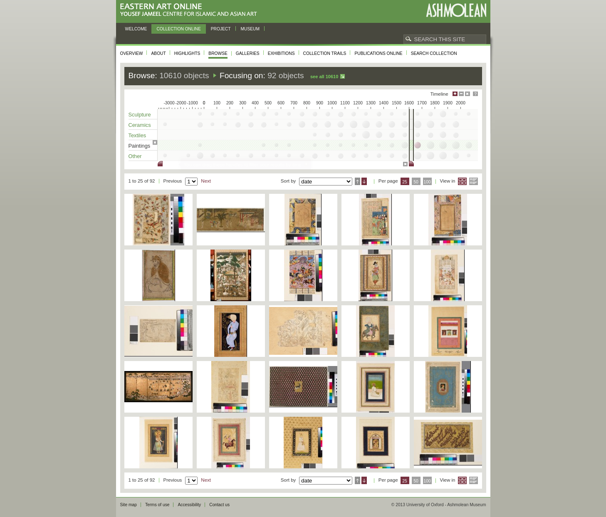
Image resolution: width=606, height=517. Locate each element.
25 (404, 182)
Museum (250, 29)
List (473, 181)
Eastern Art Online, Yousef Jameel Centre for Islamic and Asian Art (190, 10)
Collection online (178, 29)
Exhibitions (281, 53)
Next (206, 180)
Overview (131, 53)
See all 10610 (324, 76)
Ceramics (140, 125)
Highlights (187, 53)
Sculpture (140, 114)
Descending (364, 181)
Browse (218, 53)
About (158, 53)
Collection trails (324, 53)
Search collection (434, 53)
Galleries (248, 53)
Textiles (137, 135)
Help (475, 94)
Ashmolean (456, 10)
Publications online (378, 53)
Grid (462, 181)
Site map (128, 504)
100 (426, 182)
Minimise (461, 94)
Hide (467, 94)
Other (135, 156)
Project (221, 29)
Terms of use (157, 504)
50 (415, 182)
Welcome (136, 29)
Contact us (219, 504)
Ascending (357, 181)
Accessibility (189, 504)
